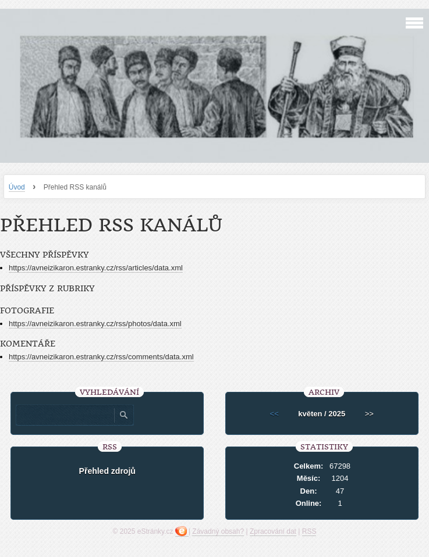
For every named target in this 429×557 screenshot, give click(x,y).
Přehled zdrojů (107, 471)
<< (274, 413)
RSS (309, 531)
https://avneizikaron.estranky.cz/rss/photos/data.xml (95, 323)
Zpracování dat (273, 531)
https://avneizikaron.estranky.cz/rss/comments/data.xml (101, 356)
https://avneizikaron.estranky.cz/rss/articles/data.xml (96, 267)
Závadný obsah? (218, 531)
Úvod (17, 187)
